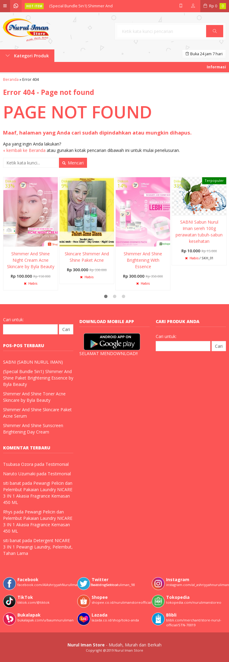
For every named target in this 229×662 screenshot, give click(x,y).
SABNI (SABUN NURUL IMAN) (33, 362)
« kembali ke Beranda (24, 150)
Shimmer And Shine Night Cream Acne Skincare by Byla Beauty (30, 260)
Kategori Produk (27, 56)
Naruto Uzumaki (19, 474)
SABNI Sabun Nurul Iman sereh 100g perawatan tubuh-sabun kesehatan (199, 231)
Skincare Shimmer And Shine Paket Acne (87, 257)
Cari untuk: (13, 319)
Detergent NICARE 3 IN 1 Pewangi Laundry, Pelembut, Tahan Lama (38, 547)
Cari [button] (215, 33)
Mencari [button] (73, 163)
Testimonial (57, 464)
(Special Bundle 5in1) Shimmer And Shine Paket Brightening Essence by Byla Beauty (38, 378)
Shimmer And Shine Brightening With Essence (143, 260)
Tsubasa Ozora (18, 464)
